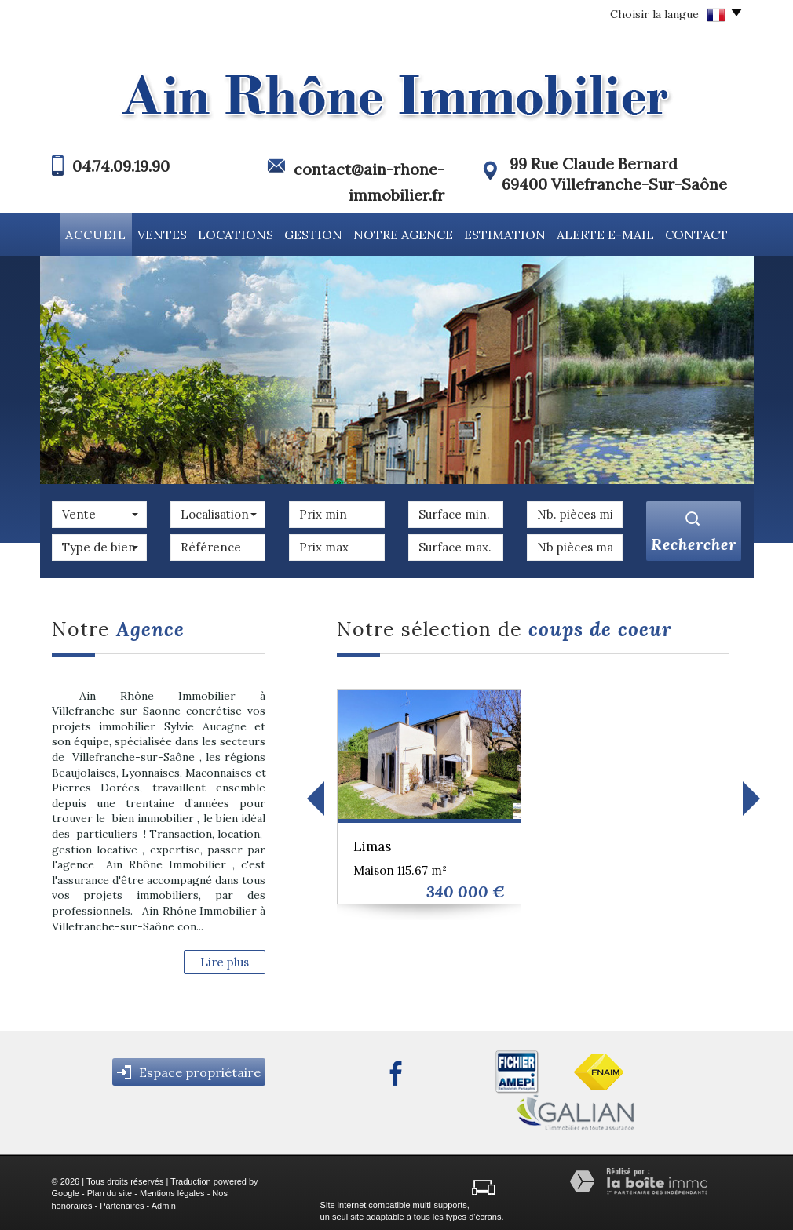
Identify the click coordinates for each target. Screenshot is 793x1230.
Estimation (510, 233)
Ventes (161, 233)
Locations (237, 233)
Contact (703, 233)
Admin (164, 1203)
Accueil (90, 233)
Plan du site (109, 1190)
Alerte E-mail (610, 233)
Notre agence (408, 233)
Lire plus (224, 959)
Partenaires (122, 1203)
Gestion (316, 233)
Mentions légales (172, 1190)
